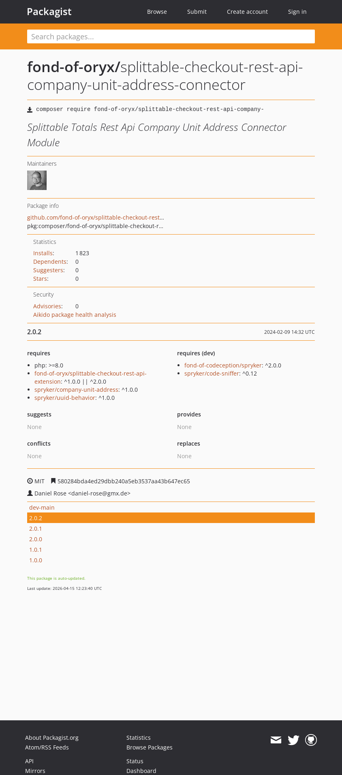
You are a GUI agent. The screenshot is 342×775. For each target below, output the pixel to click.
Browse (157, 11)
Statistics (138, 737)
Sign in (297, 11)
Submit (197, 11)
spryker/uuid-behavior (64, 397)
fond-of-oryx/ (73, 67)
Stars (40, 278)
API (29, 761)
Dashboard (141, 771)
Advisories (47, 306)
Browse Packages (149, 747)
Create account (247, 11)
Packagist (49, 11)
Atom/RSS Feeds (47, 747)
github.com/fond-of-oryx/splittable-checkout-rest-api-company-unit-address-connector (145, 217)
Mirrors (35, 771)
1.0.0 (35, 560)
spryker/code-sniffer (211, 373)
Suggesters (48, 270)
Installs (43, 253)
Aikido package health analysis (74, 314)
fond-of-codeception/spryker (223, 365)
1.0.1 (35, 549)
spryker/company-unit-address (76, 389)
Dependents (49, 261)
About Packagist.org (52, 737)
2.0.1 (35, 528)
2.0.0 (35, 539)
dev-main (42, 507)
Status (134, 761)
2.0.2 (35, 518)
